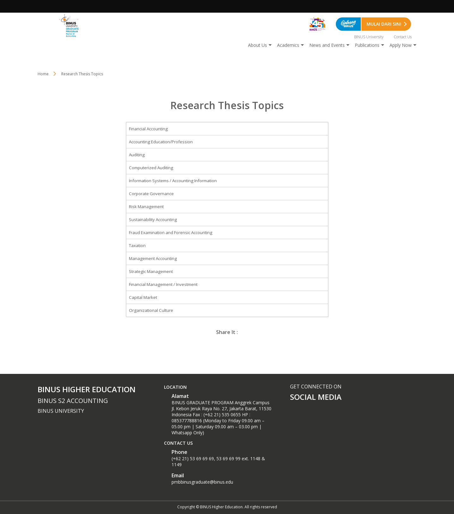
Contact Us (403, 37)
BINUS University (369, 37)
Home (43, 74)
